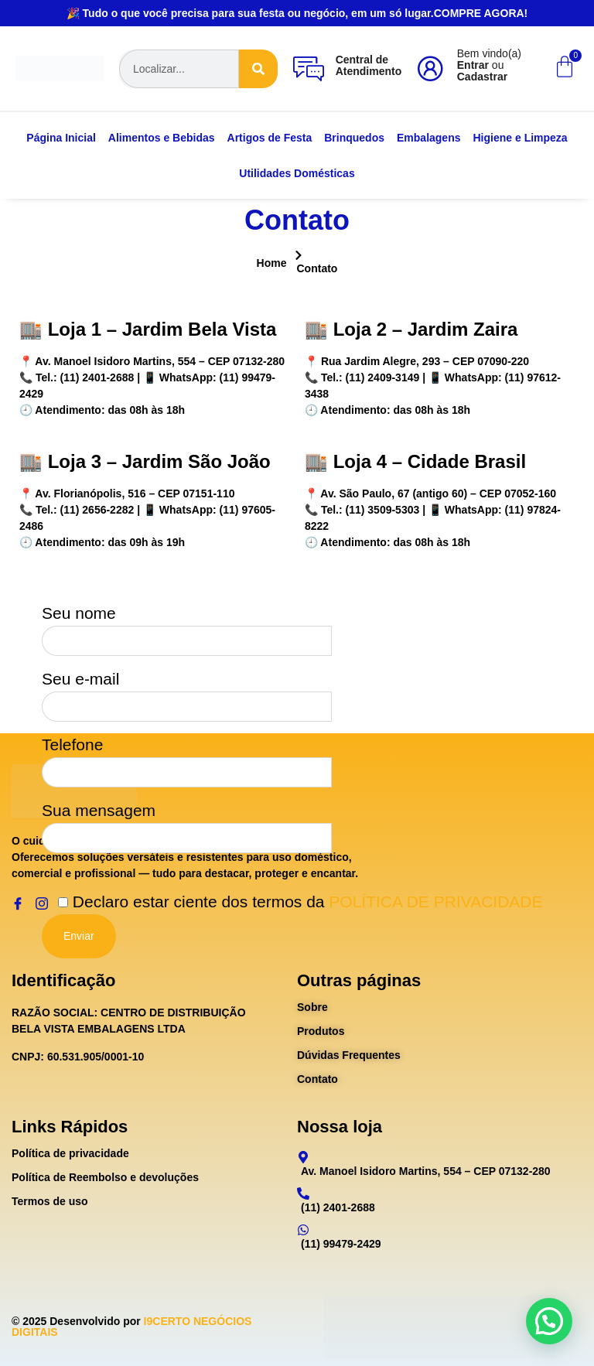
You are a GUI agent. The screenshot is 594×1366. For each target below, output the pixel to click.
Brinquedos (354, 137)
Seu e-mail (187, 691)
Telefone (187, 757)
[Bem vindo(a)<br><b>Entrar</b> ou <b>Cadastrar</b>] (430, 68)
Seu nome (187, 625)
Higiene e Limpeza (520, 137)
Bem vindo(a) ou (489, 65)
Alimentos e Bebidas (161, 137)
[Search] (258, 69)
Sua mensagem (187, 823)
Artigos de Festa (269, 137)
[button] (549, 1321)
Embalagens (428, 137)
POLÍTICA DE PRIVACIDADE (435, 901)
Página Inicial (60, 137)
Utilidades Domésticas (296, 173)
